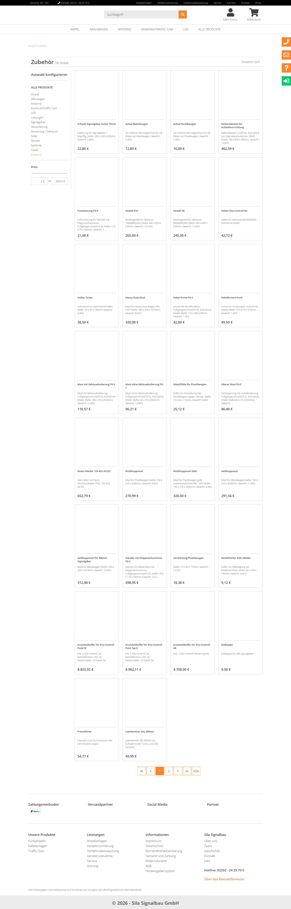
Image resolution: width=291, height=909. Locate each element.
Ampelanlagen (144, 2)
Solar (34, 136)
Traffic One (36, 851)
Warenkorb (254, 14)
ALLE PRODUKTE (209, 29)
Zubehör (42, 45)
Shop (258, 2)
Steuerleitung (39, 127)
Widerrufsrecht (156, 861)
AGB (149, 866)
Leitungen (37, 117)
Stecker (35, 140)
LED (185, 29)
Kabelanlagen (37, 846)
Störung (92, 866)
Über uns (210, 841)
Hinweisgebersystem (160, 871)
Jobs (207, 861)
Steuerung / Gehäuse (44, 131)
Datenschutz (154, 846)
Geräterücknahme (100, 856)
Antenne (124, 29)
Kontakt (245, 2)
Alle (196, 771)
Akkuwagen (99, 29)
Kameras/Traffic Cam (157, 29)
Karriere (231, 2)
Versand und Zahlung (161, 856)
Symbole (36, 145)
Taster (35, 150)
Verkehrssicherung (167, 2)
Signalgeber (38, 122)
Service (217, 2)
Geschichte (212, 851)
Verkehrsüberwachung (195, 2)
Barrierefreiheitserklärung (164, 851)
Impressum (153, 841)
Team (208, 846)
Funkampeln (37, 841)
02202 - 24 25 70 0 (230, 870)
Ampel (75, 29)
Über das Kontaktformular (224, 879)
